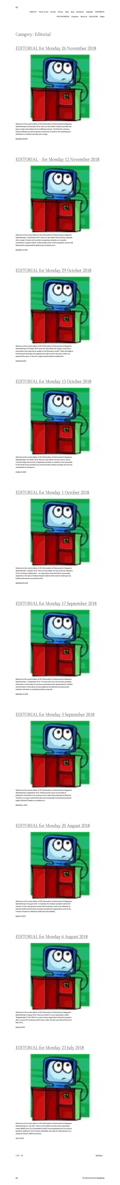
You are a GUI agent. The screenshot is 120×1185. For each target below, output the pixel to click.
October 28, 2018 (21, 361)
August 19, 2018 (21, 916)
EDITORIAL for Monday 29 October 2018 (53, 270)
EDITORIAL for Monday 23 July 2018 (50, 1047)
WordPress (100, 1178)
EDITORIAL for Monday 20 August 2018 (53, 825)
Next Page (100, 1155)
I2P (17, 7)
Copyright (89, 12)
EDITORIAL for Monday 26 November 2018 (56, 48)
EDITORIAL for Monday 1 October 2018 (52, 492)
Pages (102, 16)
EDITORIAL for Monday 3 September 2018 (55, 714)
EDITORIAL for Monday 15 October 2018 (53, 381)
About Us (84, 16)
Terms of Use (43, 12)
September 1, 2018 (21, 805)
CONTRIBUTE (99, 12)
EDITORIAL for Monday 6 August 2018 (52, 936)
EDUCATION (93, 16)
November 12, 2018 (22, 250)
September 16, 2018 (22, 694)
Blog (72, 12)
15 (22, 1155)
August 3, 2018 (20, 1027)
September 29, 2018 (22, 583)
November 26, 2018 (22, 139)
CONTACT (33, 12)
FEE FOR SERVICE (63, 16)
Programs (75, 16)
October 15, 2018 (21, 472)
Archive (53, 12)
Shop (67, 12)
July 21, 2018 (20, 1138)
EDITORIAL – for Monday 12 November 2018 (57, 159)
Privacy (60, 12)
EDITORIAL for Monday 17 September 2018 (56, 603)
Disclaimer (80, 12)
